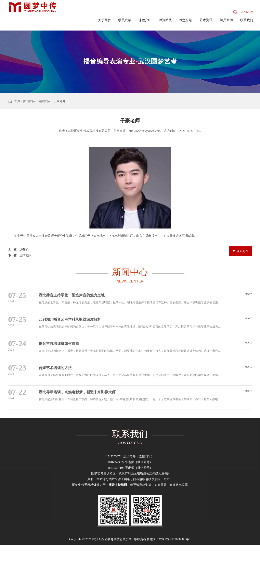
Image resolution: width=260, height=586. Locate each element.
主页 (17, 102)
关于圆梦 (104, 20)
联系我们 (246, 20)
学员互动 (226, 20)
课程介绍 (145, 20)
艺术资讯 (205, 20)
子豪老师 (59, 102)
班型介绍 (185, 20)
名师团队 (44, 102)
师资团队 (165, 20)
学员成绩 (124, 20)
